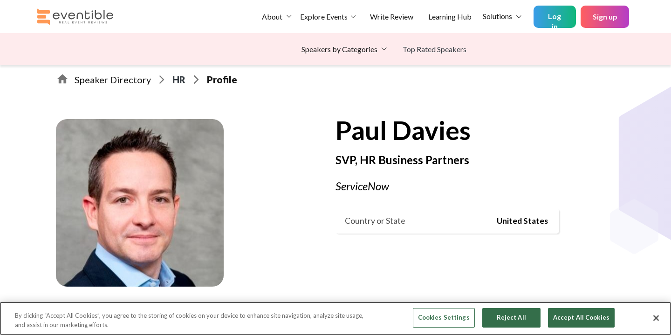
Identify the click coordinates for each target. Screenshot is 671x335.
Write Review (391, 16)
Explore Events (324, 16)
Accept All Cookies (581, 317)
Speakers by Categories (339, 49)
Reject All (511, 317)
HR (178, 79)
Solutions (497, 16)
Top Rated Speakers (434, 49)
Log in (554, 20)
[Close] (656, 318)
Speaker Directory (113, 79)
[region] (335, 318)
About (272, 16)
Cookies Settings (444, 317)
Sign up (605, 16)
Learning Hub (450, 16)
